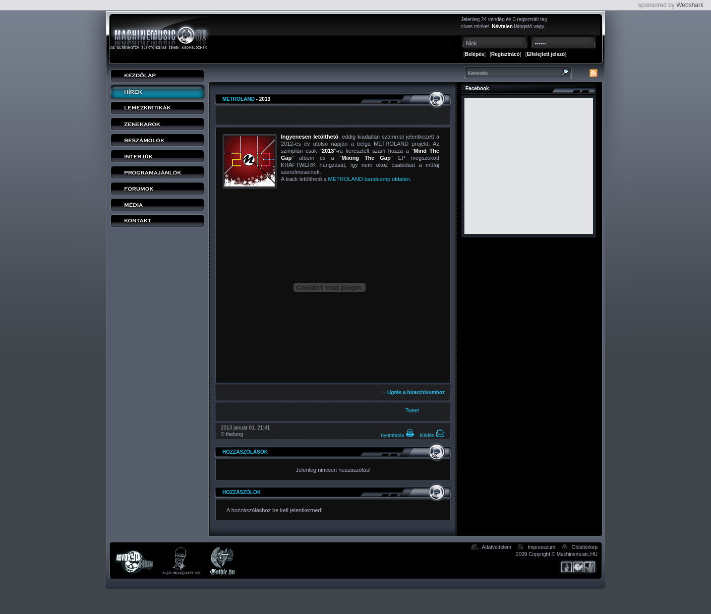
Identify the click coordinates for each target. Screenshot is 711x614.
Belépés (474, 54)
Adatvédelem (496, 547)
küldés (432, 435)
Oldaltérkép (585, 547)
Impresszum (541, 547)
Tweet (412, 410)
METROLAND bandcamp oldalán (369, 179)
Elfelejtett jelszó (546, 54)
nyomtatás (397, 435)
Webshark (689, 5)
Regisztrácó (505, 54)
